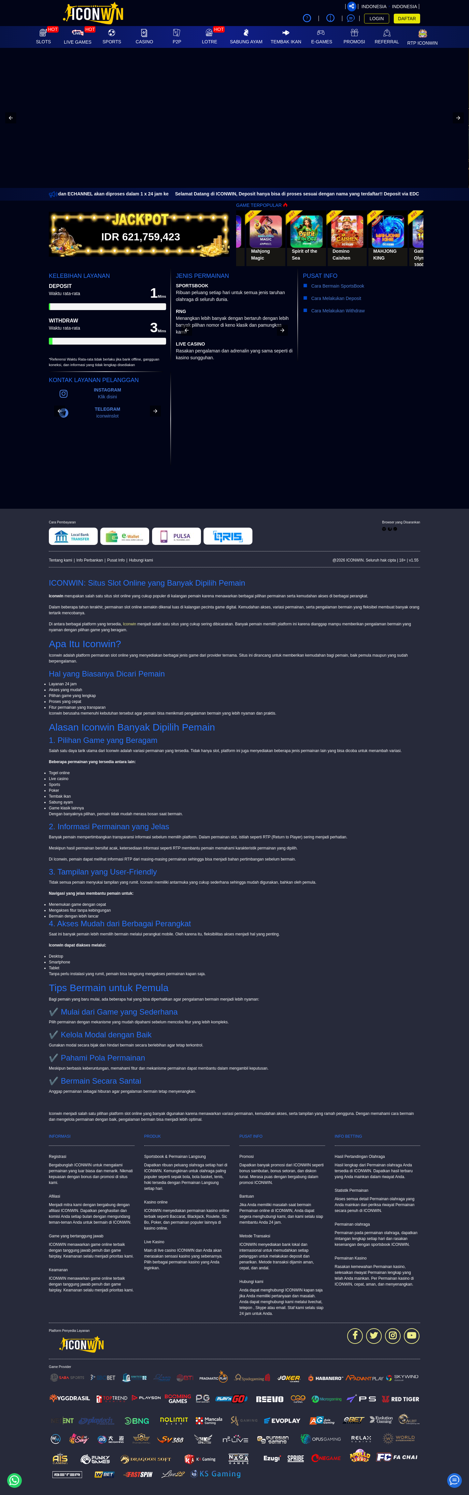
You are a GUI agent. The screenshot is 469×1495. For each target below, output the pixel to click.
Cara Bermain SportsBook (335, 286)
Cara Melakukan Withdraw (336, 310)
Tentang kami (60, 560)
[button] (10, 117)
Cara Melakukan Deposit (335, 298)
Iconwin (129, 624)
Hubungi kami (141, 560)
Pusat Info (116, 560)
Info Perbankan (90, 560)
